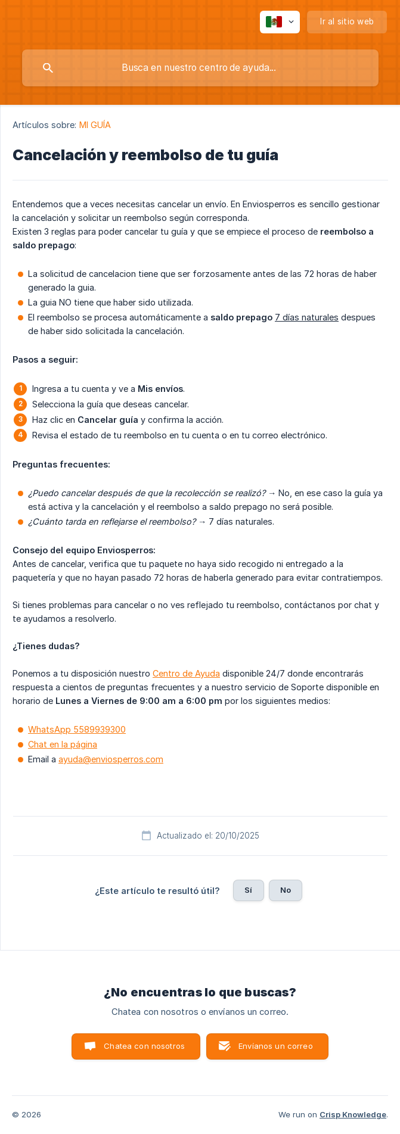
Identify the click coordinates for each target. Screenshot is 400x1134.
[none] (280, 22)
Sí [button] (248, 890)
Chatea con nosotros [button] (144, 1046)
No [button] (285, 890)
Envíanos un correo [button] (275, 1046)
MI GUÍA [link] (95, 125)
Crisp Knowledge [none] (353, 1114)
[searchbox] (200, 67)
